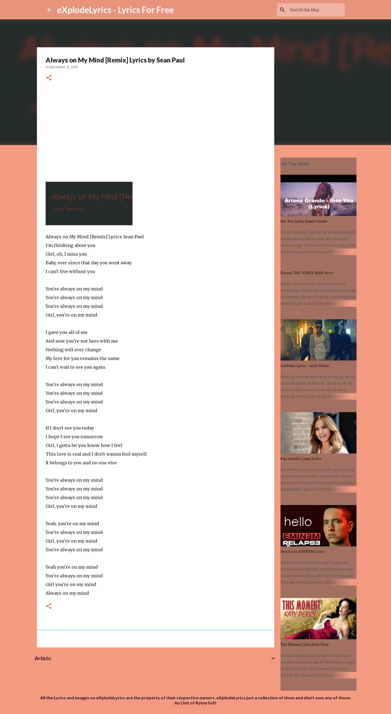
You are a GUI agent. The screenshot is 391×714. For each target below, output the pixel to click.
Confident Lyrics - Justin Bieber (304, 366)
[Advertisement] (156, 131)
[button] (49, 78)
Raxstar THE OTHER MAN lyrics (306, 273)
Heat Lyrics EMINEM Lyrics (302, 552)
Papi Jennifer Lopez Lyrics (300, 459)
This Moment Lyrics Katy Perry (304, 645)
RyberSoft (206, 702)
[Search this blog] (316, 9)
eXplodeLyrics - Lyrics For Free (115, 9)
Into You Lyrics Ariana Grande (303, 221)
